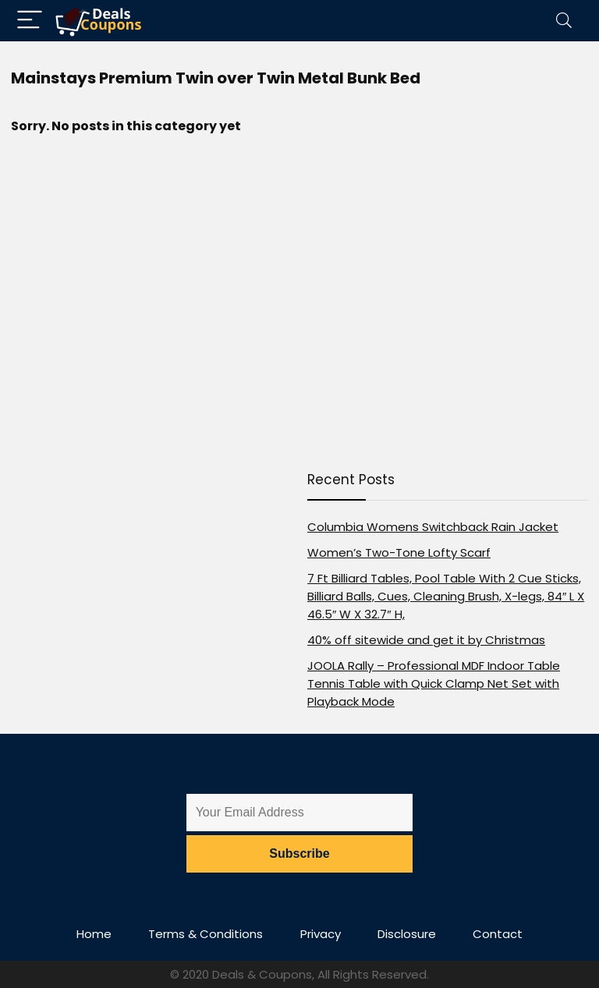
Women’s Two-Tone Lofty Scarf (399, 552)
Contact (498, 934)
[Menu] (29, 20)
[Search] (564, 20)
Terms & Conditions (205, 934)
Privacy (320, 934)
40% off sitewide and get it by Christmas (426, 640)
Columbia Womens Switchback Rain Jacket (432, 527)
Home (94, 934)
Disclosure (406, 934)
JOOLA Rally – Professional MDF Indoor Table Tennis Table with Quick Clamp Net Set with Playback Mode (433, 683)
